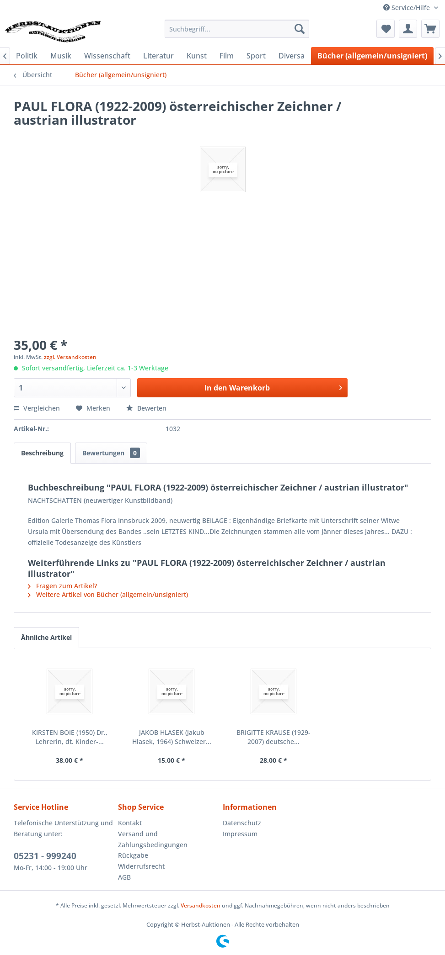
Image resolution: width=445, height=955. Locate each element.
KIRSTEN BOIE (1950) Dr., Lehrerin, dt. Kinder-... (69, 737)
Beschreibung (42, 452)
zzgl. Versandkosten (70, 357)
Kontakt (130, 822)
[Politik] (27, 55)
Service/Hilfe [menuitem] (407, 7)
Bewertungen (111, 453)
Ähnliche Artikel (46, 637)
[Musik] (61, 55)
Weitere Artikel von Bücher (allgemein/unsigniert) (108, 594)
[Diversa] (291, 55)
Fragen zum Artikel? (62, 585)
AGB (124, 877)
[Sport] (256, 55)
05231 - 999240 (45, 856)
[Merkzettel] (385, 29)
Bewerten (146, 408)
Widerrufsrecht (141, 866)
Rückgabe (133, 855)
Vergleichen (37, 408)
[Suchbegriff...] (237, 29)
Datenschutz (242, 822)
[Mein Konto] (408, 29)
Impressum (240, 833)
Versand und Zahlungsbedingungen (153, 839)
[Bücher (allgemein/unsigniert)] (372, 55)
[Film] (226, 55)
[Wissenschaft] (107, 55)
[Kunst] (196, 55)
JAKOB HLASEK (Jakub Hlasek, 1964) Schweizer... (171, 737)
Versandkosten (200, 905)
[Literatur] (158, 55)
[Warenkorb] (430, 29)
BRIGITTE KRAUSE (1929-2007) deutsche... (273, 737)
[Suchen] (299, 29)
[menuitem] (237, 29)
